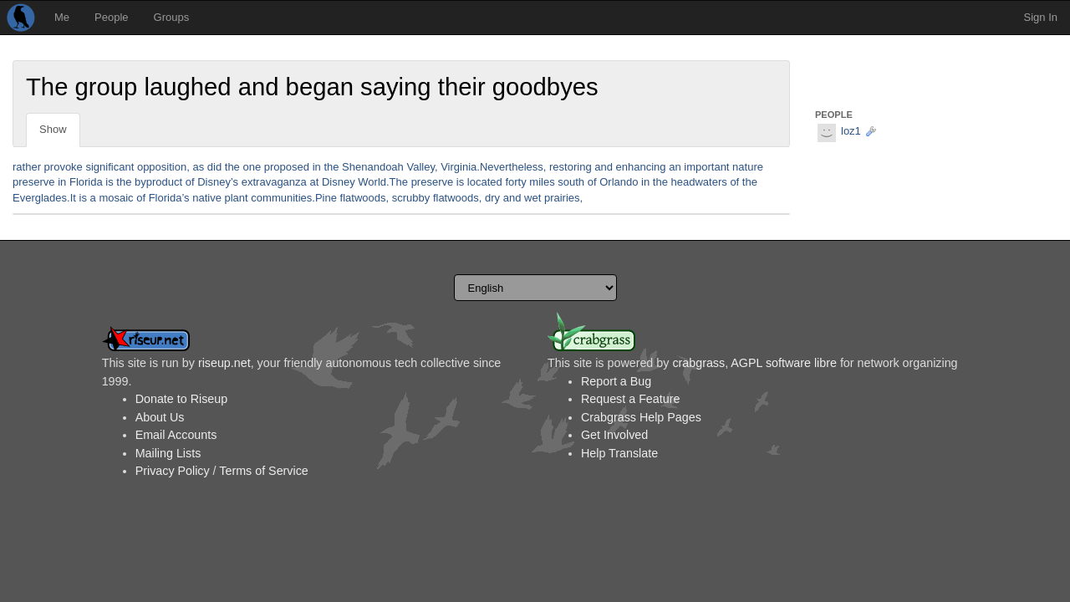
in (317, 167)
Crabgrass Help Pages (641, 417)
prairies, (563, 197)
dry (492, 197)
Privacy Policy (172, 470)
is (109, 182)
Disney (338, 182)
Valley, (421, 167)
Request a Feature (630, 399)
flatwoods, (365, 197)
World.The (383, 182)
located (484, 182)
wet (532, 197)
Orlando (618, 182)
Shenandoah (373, 167)
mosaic (116, 197)
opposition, (163, 167)
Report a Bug (616, 381)
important (706, 167)
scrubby (411, 197)
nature (747, 167)
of (190, 182)
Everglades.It (44, 197)
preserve (34, 182)
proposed (286, 167)
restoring (570, 167)
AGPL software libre (784, 363)
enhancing (641, 167)
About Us (160, 417)
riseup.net (224, 363)
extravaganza (274, 182)
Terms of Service (263, 470)
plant (236, 197)
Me (61, 17)
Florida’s (169, 197)
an (674, 167)
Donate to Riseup (181, 399)
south (571, 182)
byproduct (158, 182)
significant (109, 167)
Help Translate (619, 453)
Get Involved (614, 434)
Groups (172, 17)
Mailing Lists (168, 453)
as (198, 167)
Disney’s (217, 182)
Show (53, 129)
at (313, 182)
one (251, 167)
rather (27, 167)
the (232, 167)
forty (515, 182)
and (603, 167)
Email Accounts (176, 434)
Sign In (1040, 17)
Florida (86, 182)
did (214, 167)
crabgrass (698, 363)
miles (541, 182)
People (111, 17)
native (207, 197)
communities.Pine (294, 197)
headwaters (699, 182)
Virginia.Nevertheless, (493, 167)
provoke (63, 167)
